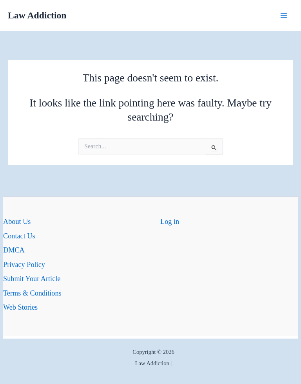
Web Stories (20, 307)
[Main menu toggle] (284, 15)
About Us (17, 221)
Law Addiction (37, 15)
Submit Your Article (31, 279)
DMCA (14, 250)
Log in (169, 221)
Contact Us (19, 236)
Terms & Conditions (32, 293)
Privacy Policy (24, 265)
